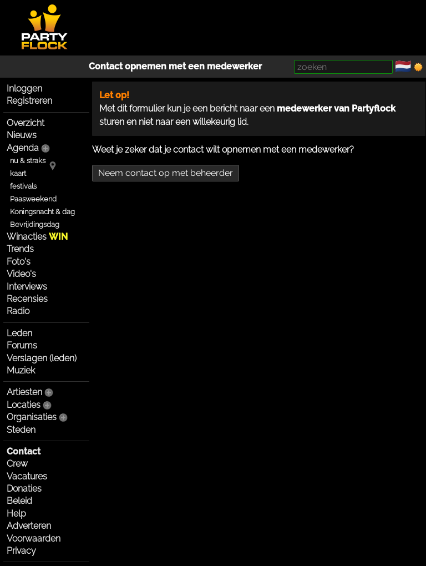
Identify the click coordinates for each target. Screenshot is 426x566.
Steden (21, 429)
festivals (23, 186)
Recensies (27, 299)
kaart (18, 173)
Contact (23, 451)
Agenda (23, 148)
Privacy (21, 550)
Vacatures (27, 476)
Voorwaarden (33, 538)
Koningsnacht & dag (42, 212)
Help (16, 513)
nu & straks (27, 160)
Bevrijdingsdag (34, 224)
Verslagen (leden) (42, 358)
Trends (20, 249)
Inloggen (24, 88)
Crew (17, 463)
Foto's (19, 261)
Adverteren (29, 525)
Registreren (29, 100)
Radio (18, 311)
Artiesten (24, 392)
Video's (21, 274)
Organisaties (32, 417)
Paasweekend (33, 199)
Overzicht (25, 123)
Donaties (24, 488)
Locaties (23, 405)
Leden (19, 333)
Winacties (37, 236)
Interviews (27, 286)
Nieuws (22, 135)
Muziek (21, 370)
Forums (22, 345)
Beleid (19, 501)
